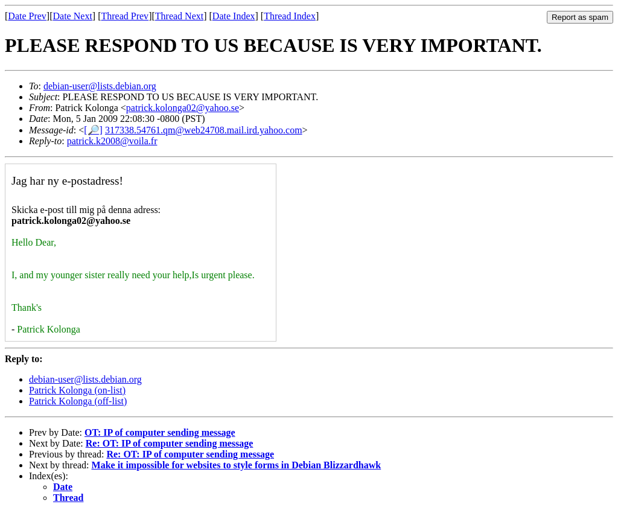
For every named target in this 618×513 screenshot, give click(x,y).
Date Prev (27, 16)
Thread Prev (124, 16)
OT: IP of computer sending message (159, 432)
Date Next (72, 16)
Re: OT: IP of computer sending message (169, 443)
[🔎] (93, 130)
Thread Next (179, 16)
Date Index (233, 16)
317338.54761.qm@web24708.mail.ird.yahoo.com (203, 130)
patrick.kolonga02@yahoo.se (182, 108)
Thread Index (290, 16)
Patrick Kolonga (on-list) (77, 390)
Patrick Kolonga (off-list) (78, 401)
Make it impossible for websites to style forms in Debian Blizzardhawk (236, 465)
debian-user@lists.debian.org (99, 86)
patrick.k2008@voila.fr (112, 141)
